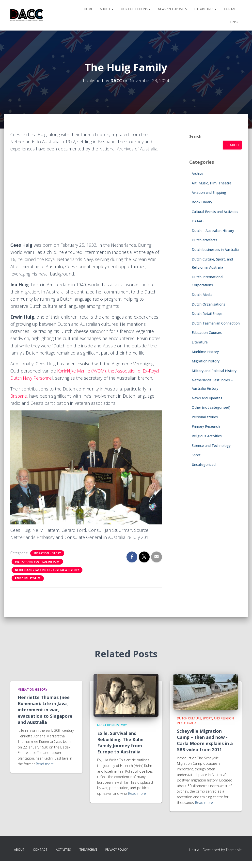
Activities (63, 850)
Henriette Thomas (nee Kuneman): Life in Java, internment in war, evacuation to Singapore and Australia (45, 709)
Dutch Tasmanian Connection (216, 323)
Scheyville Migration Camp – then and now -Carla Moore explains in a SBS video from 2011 (205, 740)
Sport (196, 455)
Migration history (47, 560)
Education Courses (207, 332)
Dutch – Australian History (213, 230)
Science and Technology (211, 445)
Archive (197, 173)
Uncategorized (204, 464)
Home (88, 9)
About (106, 9)
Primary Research (206, 426)
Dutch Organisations (208, 304)
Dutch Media (202, 294)
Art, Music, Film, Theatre (211, 183)
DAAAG (198, 221)
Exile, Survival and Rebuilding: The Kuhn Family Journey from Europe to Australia (120, 742)
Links (234, 22)
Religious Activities (207, 436)
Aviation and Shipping (209, 192)
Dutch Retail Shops (207, 313)
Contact (231, 9)
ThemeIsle (234, 850)
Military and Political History (37, 568)
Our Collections (136, 9)
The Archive (88, 850)
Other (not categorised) (211, 407)
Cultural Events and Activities (215, 211)
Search (195, 136)
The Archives (205, 9)
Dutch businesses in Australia (215, 249)
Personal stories (27, 585)
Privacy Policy (116, 850)
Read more (45, 764)
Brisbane (19, 403)
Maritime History (205, 351)
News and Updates (172, 9)
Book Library (202, 202)
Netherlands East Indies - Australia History (47, 577)
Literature (200, 342)
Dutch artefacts (204, 240)
